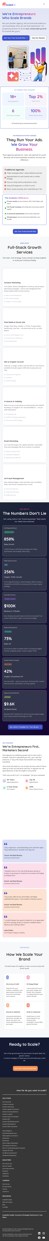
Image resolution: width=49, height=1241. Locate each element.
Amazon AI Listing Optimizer (10, 1112)
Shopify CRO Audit (7, 1150)
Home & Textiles (7, 1166)
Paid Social (5, 1140)
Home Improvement (8, 1168)
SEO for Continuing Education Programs (13, 1148)
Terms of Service (15, 1230)
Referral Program (7, 1202)
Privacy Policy (6, 1230)
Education (5, 1171)
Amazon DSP (6, 1119)
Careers (4, 1189)
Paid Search (5, 1138)
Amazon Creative (7, 1114)
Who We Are (6, 1184)
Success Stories (6, 1186)
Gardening (5, 1176)
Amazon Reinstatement (9, 1124)
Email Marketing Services (9, 1133)
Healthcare (5, 1173)
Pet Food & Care (7, 1163)
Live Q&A (5, 1207)
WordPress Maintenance (9, 1155)
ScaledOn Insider (7, 1199)
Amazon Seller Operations (9, 1126)
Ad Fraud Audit (6, 1102)
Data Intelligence (7, 1131)
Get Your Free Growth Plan (25, 231)
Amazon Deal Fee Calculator (10, 1116)
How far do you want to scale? (32, 1090)
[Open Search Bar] (44, 4)
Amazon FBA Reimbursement (10, 1121)
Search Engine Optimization (10, 1143)
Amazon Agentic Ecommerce (10, 1109)
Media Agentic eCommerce (10, 1135)
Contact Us (5, 1191)
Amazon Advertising (8, 1107)
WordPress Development (9, 1153)
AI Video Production (8, 1104)
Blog (3, 1204)
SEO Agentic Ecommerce (9, 1145)
